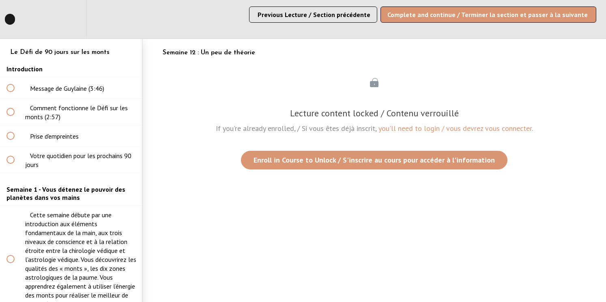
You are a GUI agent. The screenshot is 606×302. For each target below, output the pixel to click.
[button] (15, 19)
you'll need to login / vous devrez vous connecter (455, 128)
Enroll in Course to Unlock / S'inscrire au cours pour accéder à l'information (374, 160)
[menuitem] (71, 19)
